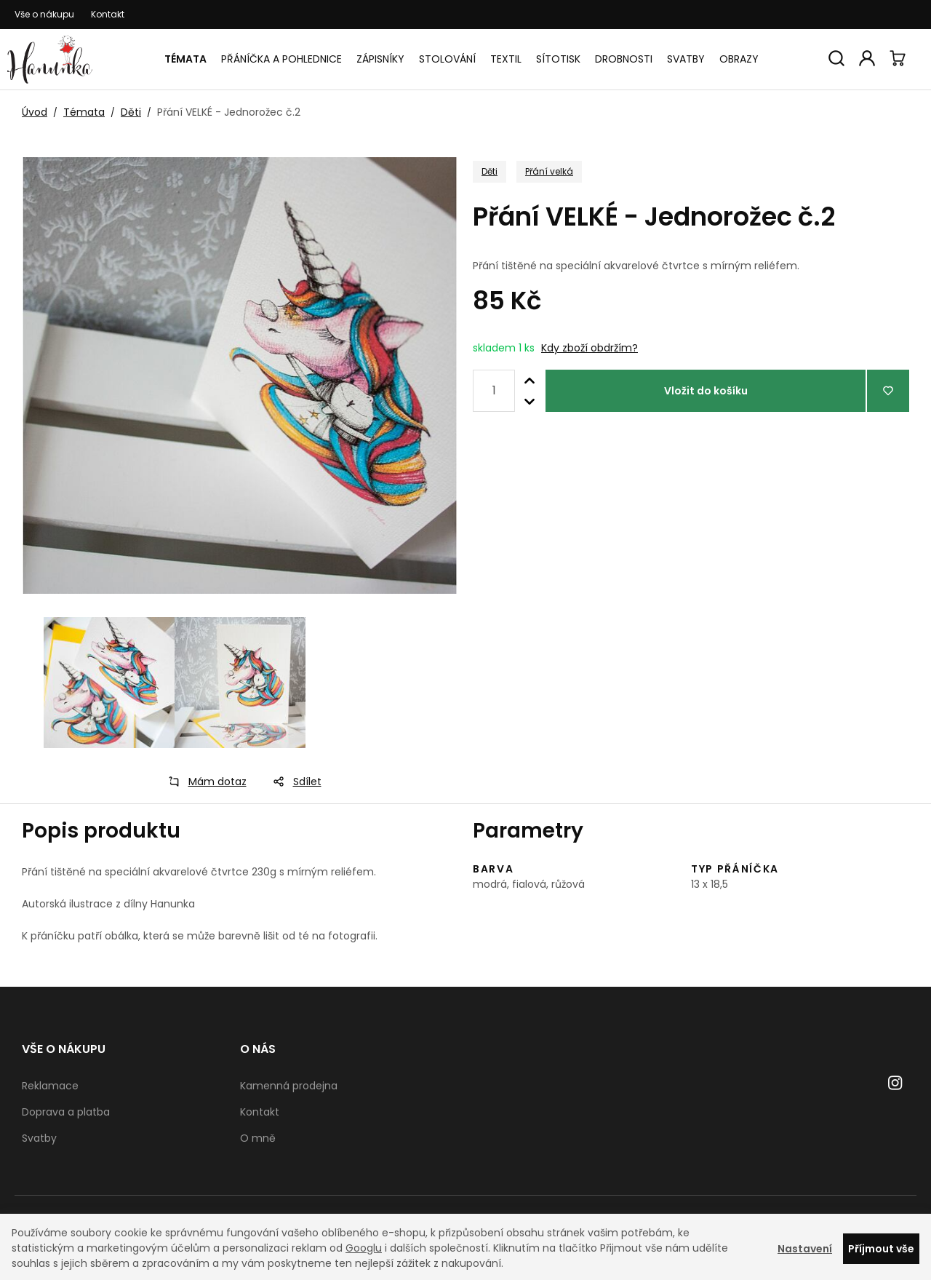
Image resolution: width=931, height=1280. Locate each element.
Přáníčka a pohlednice (281, 59)
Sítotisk (558, 59)
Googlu (363, 1248)
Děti (131, 112)
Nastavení (805, 1248)
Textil (506, 59)
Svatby (686, 59)
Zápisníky (380, 59)
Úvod (34, 112)
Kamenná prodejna (288, 1085)
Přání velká (549, 171)
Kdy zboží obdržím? (589, 348)
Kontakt (107, 14)
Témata (185, 59)
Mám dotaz (203, 781)
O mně (258, 1138)
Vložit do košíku (706, 390)
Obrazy (739, 59)
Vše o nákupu (44, 14)
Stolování (447, 59)
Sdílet (292, 781)
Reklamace (50, 1085)
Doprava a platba (66, 1112)
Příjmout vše (881, 1248)
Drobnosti (623, 59)
